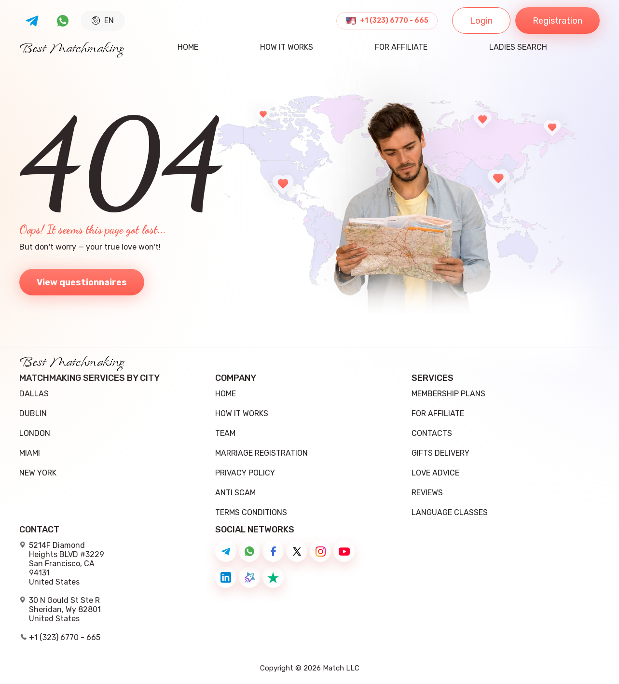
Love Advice (435, 472)
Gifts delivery (440, 453)
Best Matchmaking (72, 49)
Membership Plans (448, 393)
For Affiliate (401, 47)
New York (37, 472)
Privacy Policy (245, 472)
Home (188, 47)
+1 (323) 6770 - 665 (394, 20)
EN (103, 20)
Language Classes (450, 512)
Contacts (432, 433)
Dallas (34, 393)
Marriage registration (261, 453)
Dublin (33, 413)
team (225, 433)
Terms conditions (251, 512)
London (34, 433)
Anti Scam (235, 492)
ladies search (518, 47)
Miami (29, 453)
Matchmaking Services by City (89, 378)
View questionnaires (82, 282)
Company (235, 378)
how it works (286, 47)
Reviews (427, 492)
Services (433, 378)
